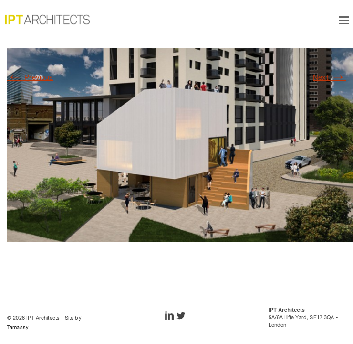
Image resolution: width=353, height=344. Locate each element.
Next (329, 77)
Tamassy (18, 327)
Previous (30, 77)
